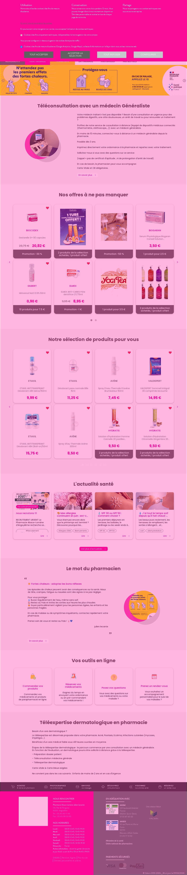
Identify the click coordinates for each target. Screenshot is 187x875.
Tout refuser (112, 54)
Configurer (148, 54)
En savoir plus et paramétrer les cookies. (38, 23)
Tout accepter (39, 54)
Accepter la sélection (75, 54)
